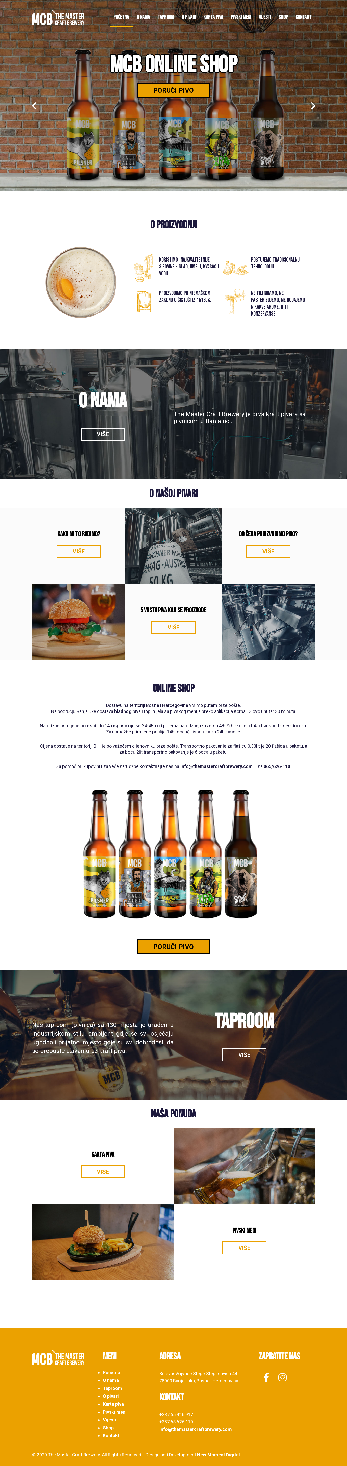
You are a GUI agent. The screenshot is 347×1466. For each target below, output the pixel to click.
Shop (283, 17)
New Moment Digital (218, 1454)
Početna (121, 17)
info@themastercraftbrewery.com (216, 766)
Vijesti (265, 17)
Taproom (166, 17)
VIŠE (103, 434)
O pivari (189, 17)
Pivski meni (241, 17)
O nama (143, 17)
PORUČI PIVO (173, 947)
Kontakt (303, 17)
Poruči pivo (173, 90)
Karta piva (213, 17)
